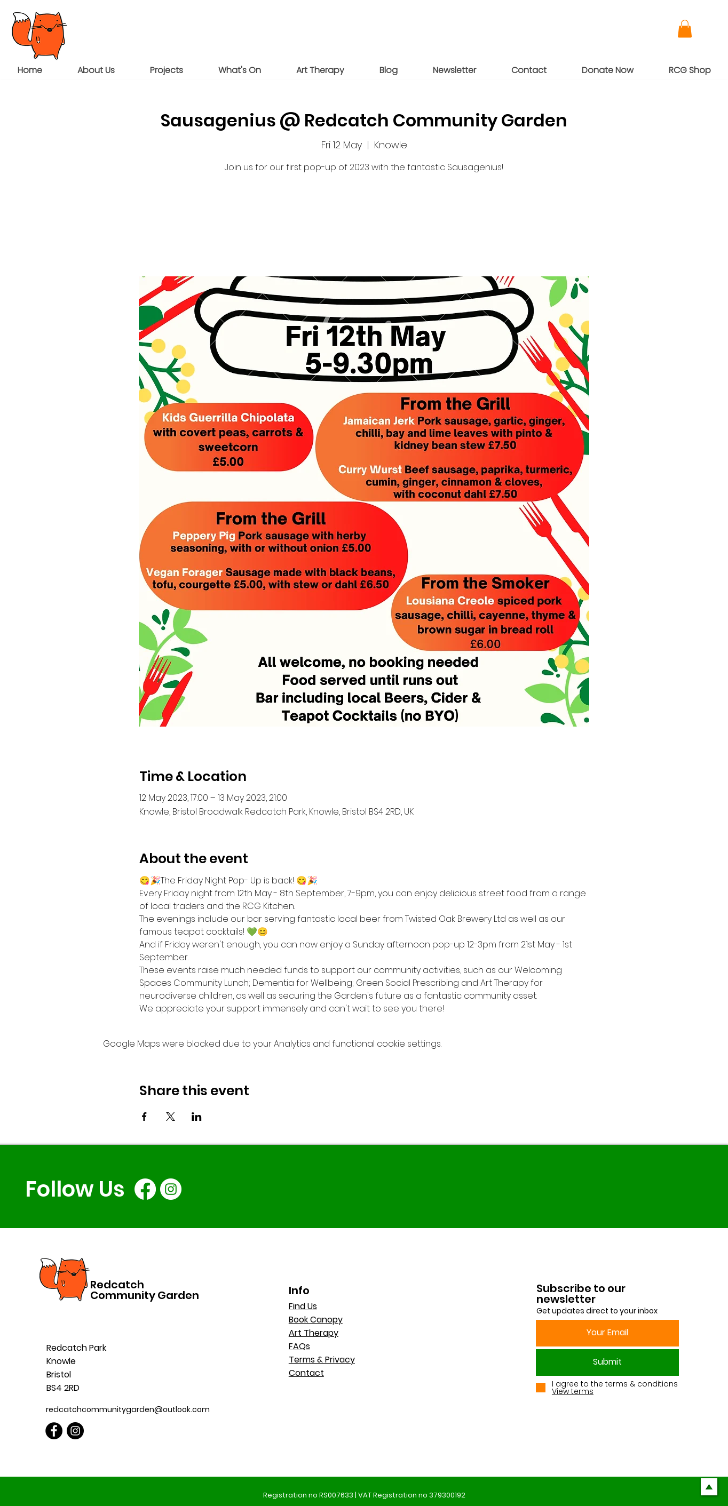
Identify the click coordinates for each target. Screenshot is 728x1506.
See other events (364, 226)
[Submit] (607, 1362)
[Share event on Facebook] (144, 1116)
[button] (684, 28)
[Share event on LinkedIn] (197, 1116)
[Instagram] (170, 1189)
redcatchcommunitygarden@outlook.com (128, 1409)
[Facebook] (145, 1189)
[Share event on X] (170, 1116)
